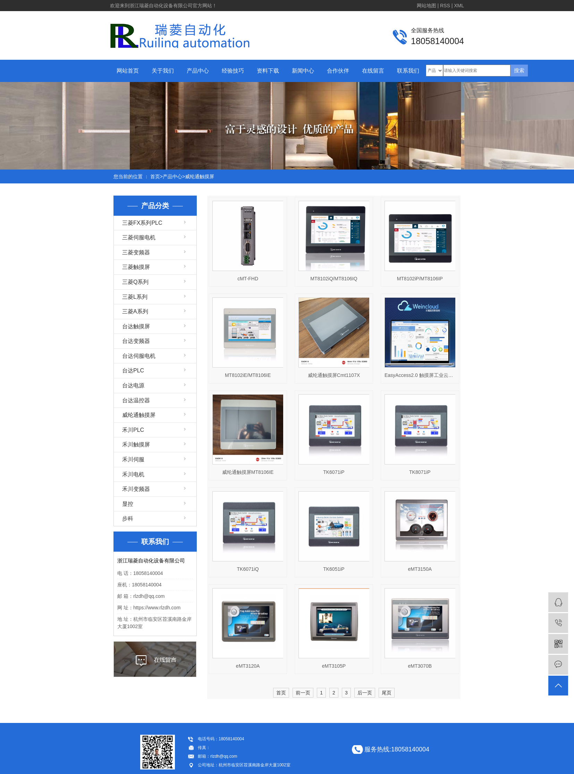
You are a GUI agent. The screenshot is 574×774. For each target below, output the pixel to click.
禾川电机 (133, 474)
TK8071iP (419, 472)
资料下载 (268, 71)
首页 (155, 176)
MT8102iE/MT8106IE (248, 375)
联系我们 (408, 71)
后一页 (364, 692)
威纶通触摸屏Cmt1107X (334, 375)
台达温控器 (136, 400)
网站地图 (426, 5)
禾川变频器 (136, 489)
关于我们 (163, 71)
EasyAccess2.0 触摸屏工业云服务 (420, 375)
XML (459, 5)
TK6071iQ (248, 569)
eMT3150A (420, 569)
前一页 (303, 692)
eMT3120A (248, 666)
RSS (445, 5)
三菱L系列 (134, 297)
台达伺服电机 (138, 356)
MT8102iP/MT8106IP (420, 278)
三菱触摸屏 (136, 267)
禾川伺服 (133, 459)
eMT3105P (334, 666)
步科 (127, 518)
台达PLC (133, 370)
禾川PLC (133, 430)
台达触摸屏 (136, 326)
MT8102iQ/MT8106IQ (333, 278)
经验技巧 (233, 71)
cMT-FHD (247, 278)
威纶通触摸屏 (199, 176)
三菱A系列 (135, 311)
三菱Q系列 (135, 282)
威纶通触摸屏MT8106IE (248, 472)
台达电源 (133, 385)
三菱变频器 (136, 252)
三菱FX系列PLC (142, 223)
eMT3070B (420, 666)
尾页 (386, 692)
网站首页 (128, 71)
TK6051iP (333, 569)
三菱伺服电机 (138, 237)
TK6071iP (333, 472)
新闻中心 (303, 71)
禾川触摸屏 (136, 444)
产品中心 (198, 71)
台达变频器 (136, 341)
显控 (127, 504)
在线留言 (373, 71)
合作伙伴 (338, 71)
